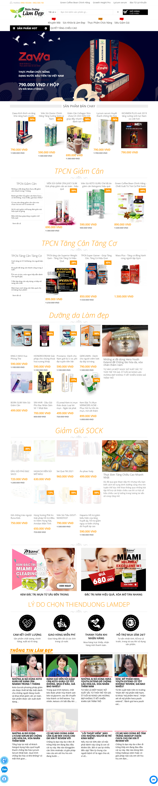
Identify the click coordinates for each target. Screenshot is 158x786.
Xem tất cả (16, 223)
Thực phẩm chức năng (100, 22)
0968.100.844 (25, 2)
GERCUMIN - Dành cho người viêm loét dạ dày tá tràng (89, 358)
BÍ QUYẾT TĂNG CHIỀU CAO (62, 28)
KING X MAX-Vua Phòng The (19, 357)
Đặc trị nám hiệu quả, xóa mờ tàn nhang (113, 594)
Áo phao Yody (86, 471)
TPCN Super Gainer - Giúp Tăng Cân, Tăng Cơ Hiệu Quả (96, 257)
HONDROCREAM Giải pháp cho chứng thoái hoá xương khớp (44, 358)
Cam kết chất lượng (27, 634)
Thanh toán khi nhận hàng (96, 636)
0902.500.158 (38, 2)
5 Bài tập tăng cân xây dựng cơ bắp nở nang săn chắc (26, 282)
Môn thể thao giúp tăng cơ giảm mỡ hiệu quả (25, 217)
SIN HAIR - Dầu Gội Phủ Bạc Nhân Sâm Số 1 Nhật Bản (43, 405)
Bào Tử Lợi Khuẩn (138, 2)
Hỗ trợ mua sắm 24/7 (130, 634)
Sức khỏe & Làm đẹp (74, 22)
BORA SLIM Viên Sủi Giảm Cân (20, 404)
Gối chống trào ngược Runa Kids (21, 516)
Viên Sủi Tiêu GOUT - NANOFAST (67, 516)
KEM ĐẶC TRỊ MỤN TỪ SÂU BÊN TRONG (44, 594)
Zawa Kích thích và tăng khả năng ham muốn (23, 114)
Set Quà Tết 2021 (65, 471)
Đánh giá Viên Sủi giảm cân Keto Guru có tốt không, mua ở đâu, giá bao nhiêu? (27, 197)
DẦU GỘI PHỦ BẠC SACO (20, 472)
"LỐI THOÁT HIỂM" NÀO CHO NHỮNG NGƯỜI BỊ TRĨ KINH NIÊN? (96, 716)
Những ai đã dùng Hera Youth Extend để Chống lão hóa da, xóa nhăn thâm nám (96, 682)
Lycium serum (120, 2)
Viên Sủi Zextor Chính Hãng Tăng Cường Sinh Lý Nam (51, 116)
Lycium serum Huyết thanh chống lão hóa (107, 114)
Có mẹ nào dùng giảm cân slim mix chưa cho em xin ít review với (25, 203)
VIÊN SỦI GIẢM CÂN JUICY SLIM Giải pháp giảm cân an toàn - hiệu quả (61, 186)
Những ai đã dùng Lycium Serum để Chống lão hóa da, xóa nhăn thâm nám (27, 737)
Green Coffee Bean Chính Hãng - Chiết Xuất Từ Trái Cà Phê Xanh (131, 185)
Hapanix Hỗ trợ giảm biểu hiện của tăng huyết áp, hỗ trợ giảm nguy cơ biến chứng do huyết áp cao (90, 521)
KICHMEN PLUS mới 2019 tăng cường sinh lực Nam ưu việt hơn (134, 116)
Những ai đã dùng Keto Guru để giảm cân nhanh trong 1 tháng (26, 190)
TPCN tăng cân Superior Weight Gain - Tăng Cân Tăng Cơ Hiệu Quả (62, 258)
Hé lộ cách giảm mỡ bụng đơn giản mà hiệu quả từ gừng (26, 210)
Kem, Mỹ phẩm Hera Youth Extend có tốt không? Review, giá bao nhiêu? (130, 682)
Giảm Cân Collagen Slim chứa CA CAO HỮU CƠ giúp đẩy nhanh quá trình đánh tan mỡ (79, 117)
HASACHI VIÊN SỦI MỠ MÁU (43, 472)
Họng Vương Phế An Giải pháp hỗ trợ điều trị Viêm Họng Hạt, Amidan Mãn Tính (44, 519)
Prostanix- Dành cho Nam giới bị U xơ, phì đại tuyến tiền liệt (67, 358)
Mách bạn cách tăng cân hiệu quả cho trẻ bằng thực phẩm (26, 289)
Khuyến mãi (54, 22)
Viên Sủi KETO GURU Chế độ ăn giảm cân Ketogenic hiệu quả (96, 185)
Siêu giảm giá (121, 22)
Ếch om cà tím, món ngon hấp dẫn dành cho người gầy (27, 275)
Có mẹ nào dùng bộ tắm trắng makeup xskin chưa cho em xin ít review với (131, 717)
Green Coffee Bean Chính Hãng (75, 2)
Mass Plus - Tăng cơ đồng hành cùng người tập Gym (131, 257)
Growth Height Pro (101, 2)
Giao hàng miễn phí (61, 634)
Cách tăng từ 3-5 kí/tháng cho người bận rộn (27, 262)
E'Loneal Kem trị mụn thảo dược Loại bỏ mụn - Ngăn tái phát (67, 405)
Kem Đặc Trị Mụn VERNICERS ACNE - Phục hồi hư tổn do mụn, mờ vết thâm (89, 406)
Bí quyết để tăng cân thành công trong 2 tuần (27, 269)
